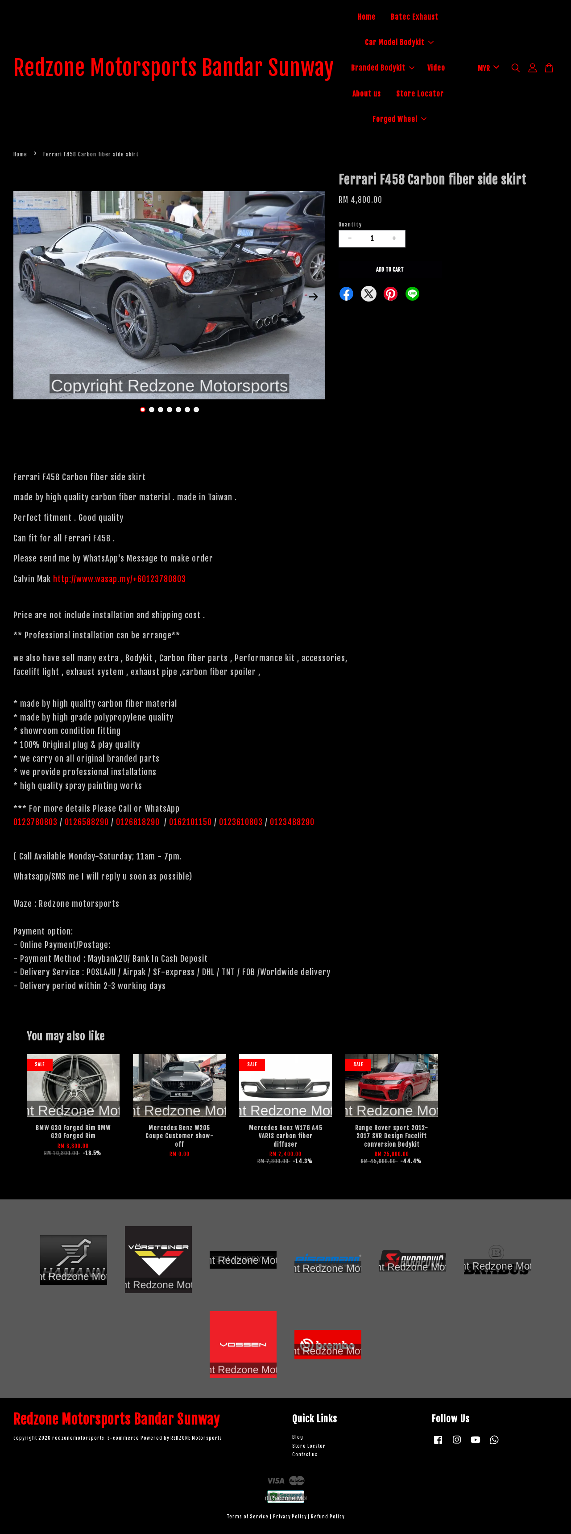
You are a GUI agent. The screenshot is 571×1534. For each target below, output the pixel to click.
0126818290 (139, 822)
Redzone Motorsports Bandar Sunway (173, 68)
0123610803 (241, 822)
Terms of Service (248, 1517)
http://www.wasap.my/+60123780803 (119, 579)
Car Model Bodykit (399, 42)
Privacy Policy (289, 1517)
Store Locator (420, 93)
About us (366, 93)
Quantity (350, 224)
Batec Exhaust (415, 17)
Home (367, 17)
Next (313, 297)
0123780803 (36, 822)
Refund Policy (327, 1517)
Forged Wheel (399, 119)
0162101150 (189, 822)
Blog (297, 1437)
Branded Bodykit (382, 67)
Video (436, 67)
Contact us (305, 1455)
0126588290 (87, 822)
